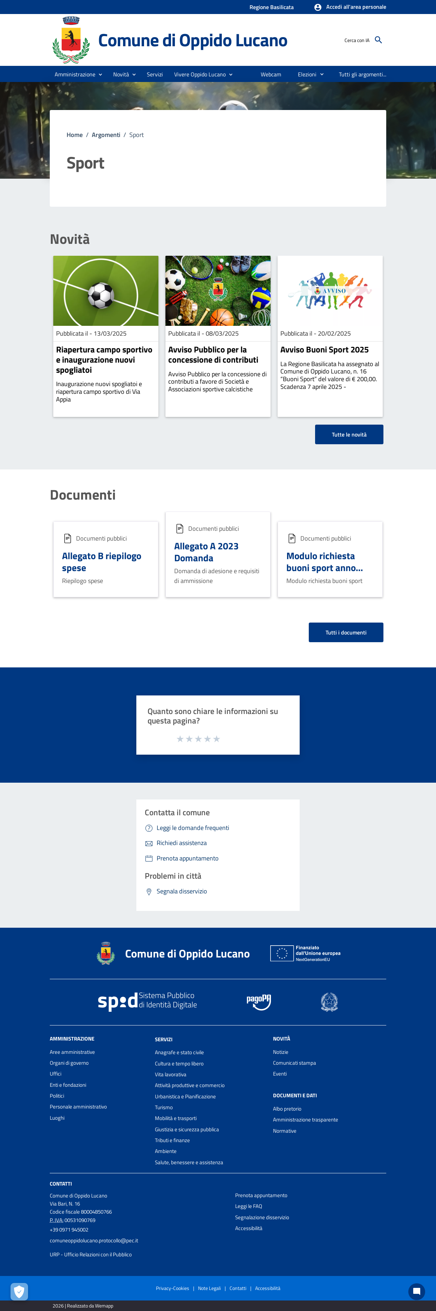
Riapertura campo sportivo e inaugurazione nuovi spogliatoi (104, 359)
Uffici (55, 1074)
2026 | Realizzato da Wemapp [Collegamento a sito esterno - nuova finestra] (83, 1305)
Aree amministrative (72, 1052)
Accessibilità (249, 1228)
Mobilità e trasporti (176, 1118)
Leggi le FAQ (248, 1206)
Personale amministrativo (78, 1107)
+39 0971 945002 (69, 1230)
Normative (285, 1131)
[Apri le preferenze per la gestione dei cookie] (19, 1291)
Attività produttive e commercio (190, 1085)
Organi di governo (69, 1063)
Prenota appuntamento (261, 1195)
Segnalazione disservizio (262, 1217)
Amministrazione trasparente (305, 1120)
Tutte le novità (349, 434)
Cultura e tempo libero (179, 1063)
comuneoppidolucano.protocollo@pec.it (94, 1240)
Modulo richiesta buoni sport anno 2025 (321, 567)
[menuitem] (271, 74)
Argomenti (106, 134)
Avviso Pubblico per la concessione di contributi (213, 354)
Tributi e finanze (172, 1140)
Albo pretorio (287, 1109)
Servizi (163, 1039)
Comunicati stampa (294, 1063)
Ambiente (166, 1151)
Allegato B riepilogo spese (101, 561)
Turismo (164, 1107)
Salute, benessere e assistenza (189, 1162)
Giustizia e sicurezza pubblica (187, 1129)
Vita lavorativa (170, 1074)
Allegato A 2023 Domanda (206, 551)
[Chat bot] (416, 1291)
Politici (57, 1096)
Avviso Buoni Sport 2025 (324, 349)
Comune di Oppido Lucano (192, 39)
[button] (350, 7)
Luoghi (57, 1118)
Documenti (83, 494)
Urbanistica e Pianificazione (185, 1096)
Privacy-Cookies (172, 1288)
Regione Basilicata (272, 7)
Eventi (280, 1074)
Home (75, 134)
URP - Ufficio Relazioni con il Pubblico (91, 1254)
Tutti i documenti (346, 632)
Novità (70, 239)
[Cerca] (378, 40)
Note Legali (209, 1288)
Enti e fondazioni (68, 1085)
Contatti (61, 1184)
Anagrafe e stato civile (179, 1052)
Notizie (280, 1052)
